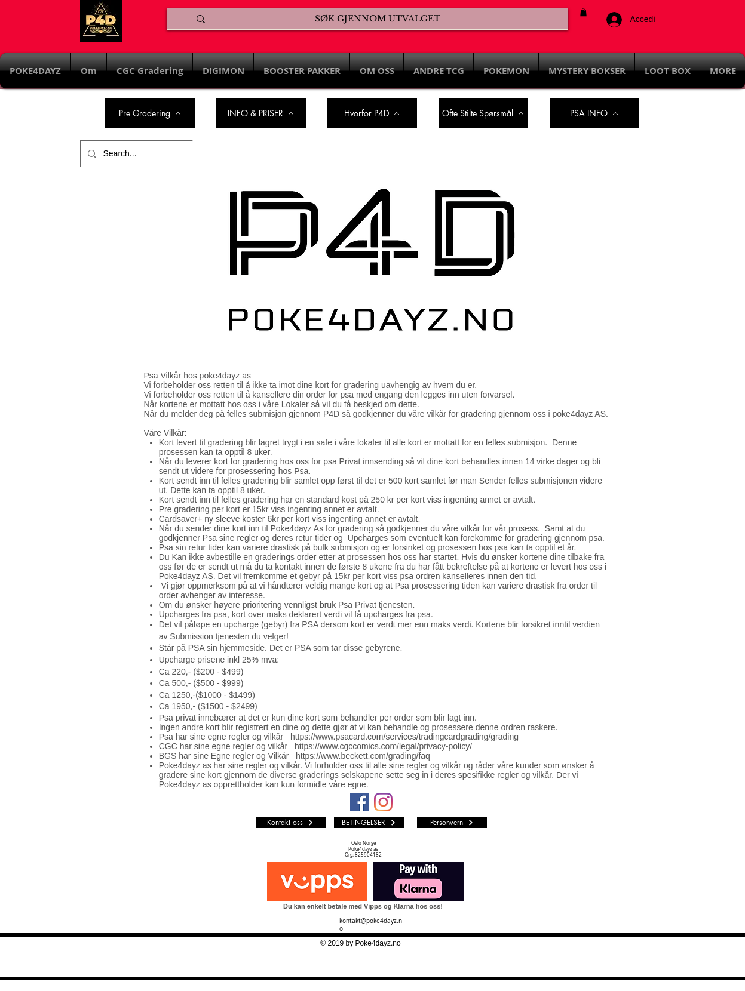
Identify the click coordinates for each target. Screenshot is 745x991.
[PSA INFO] (594, 113)
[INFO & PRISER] (261, 113)
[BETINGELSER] (369, 822)
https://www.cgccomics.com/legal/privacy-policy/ (383, 746)
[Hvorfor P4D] (372, 113)
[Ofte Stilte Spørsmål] (483, 113)
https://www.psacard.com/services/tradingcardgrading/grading (404, 736)
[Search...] (135, 154)
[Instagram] (383, 802)
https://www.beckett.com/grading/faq (363, 756)
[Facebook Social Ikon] (359, 802)
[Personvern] (452, 822)
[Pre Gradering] (150, 113)
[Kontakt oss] (291, 822)
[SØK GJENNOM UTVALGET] (377, 19)
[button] (583, 12)
